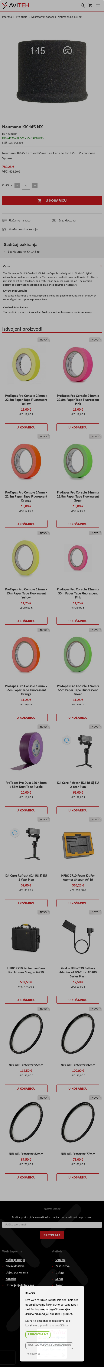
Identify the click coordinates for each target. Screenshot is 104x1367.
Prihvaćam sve (38, 1334)
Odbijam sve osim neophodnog (49, 1345)
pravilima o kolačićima (54, 1325)
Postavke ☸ (33, 1354)
